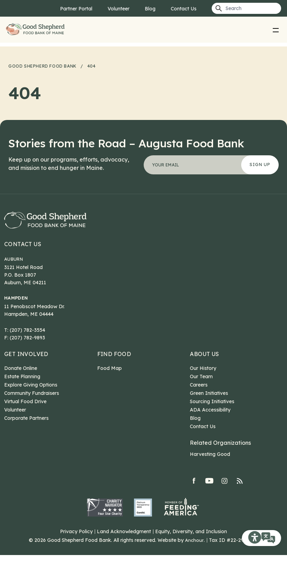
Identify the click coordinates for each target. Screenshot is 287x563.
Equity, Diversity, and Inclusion (191, 539)
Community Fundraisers (31, 401)
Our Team (201, 384)
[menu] (275, 29)
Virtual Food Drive (25, 409)
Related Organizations (220, 450)
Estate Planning (22, 384)
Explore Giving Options (30, 393)
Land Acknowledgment (124, 539)
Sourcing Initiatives (212, 409)
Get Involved (26, 361)
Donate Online (20, 376)
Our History (203, 376)
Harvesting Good (210, 462)
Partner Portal (76, 9)
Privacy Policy (76, 539)
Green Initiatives (209, 401)
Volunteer (118, 9)
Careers (199, 393)
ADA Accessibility (210, 418)
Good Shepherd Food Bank (37, 29)
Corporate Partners (26, 426)
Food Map (109, 376)
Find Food (114, 361)
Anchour (194, 548)
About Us (204, 361)
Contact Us (183, 9)
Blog (150, 9)
